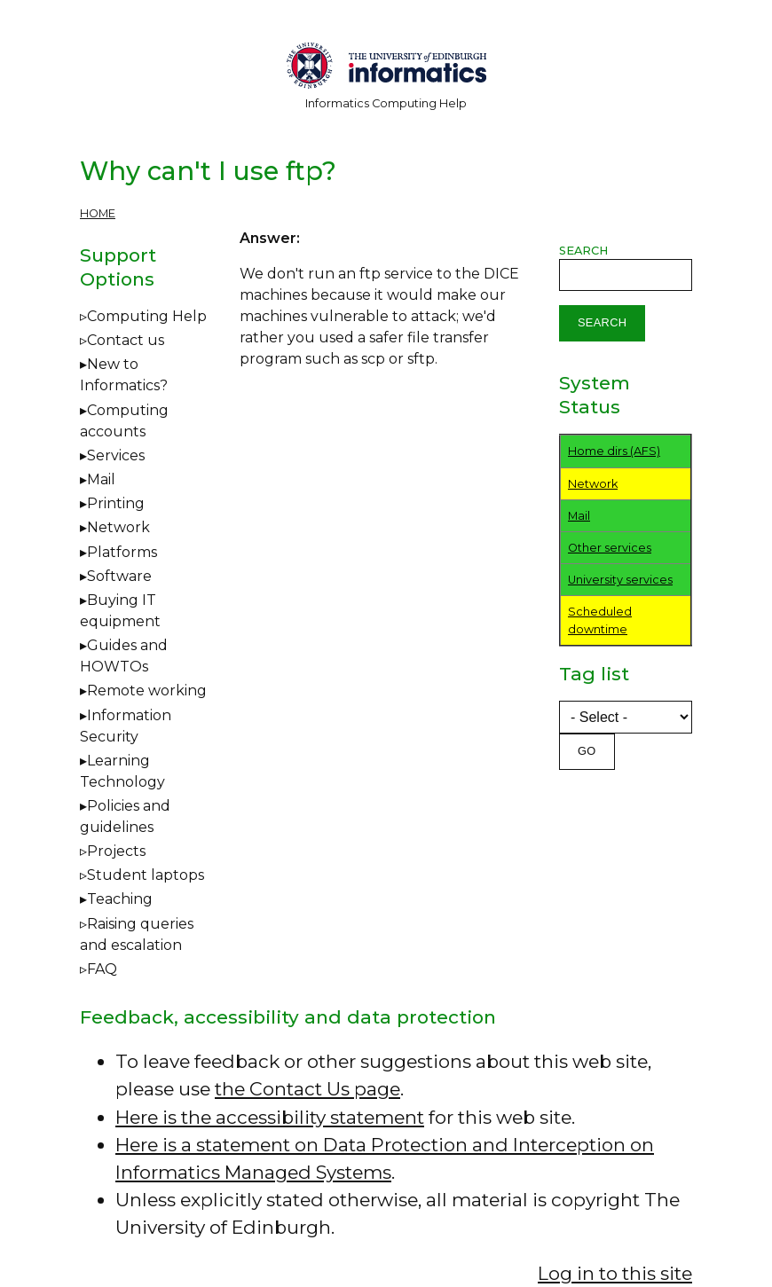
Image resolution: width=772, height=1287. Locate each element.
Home (97, 213)
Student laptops (145, 875)
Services (116, 455)
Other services (609, 547)
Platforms (122, 552)
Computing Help (147, 316)
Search (583, 250)
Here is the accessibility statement (269, 1117)
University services (620, 579)
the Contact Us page (307, 1089)
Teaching (120, 899)
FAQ (102, 969)
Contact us (125, 340)
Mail (101, 479)
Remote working (147, 690)
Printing (116, 503)
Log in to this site (615, 1273)
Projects (116, 851)
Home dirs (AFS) (614, 451)
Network (118, 527)
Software (119, 576)
